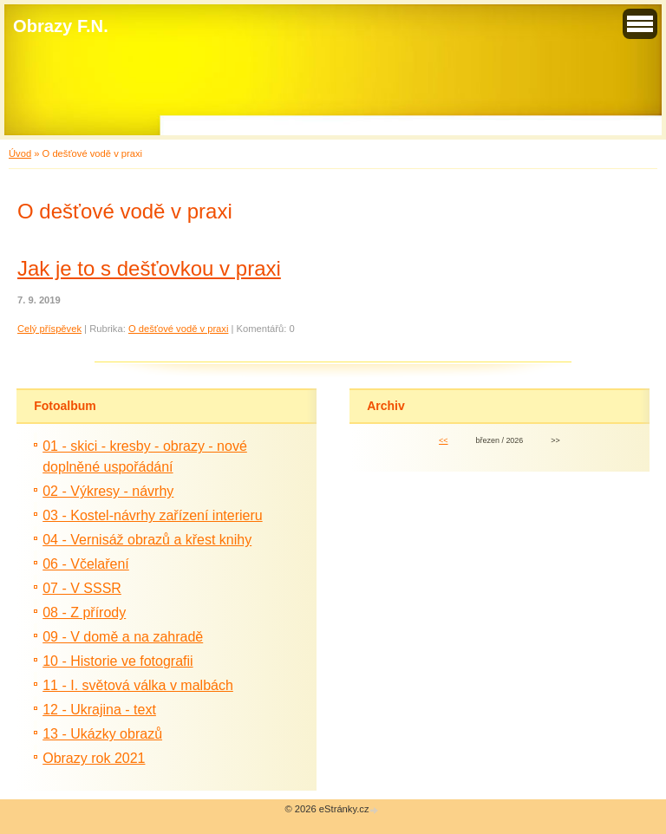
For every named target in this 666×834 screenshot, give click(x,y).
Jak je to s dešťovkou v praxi (149, 268)
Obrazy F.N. (60, 26)
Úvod (20, 153)
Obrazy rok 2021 (93, 758)
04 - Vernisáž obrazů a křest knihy (146, 539)
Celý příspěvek (49, 328)
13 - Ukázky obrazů (102, 733)
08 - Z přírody (84, 612)
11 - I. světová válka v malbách (137, 685)
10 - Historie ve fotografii (117, 661)
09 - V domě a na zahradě (122, 636)
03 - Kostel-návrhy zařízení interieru (152, 515)
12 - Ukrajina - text (99, 709)
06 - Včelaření (85, 564)
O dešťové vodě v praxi (178, 328)
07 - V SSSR (81, 588)
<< (443, 440)
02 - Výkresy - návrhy (107, 491)
